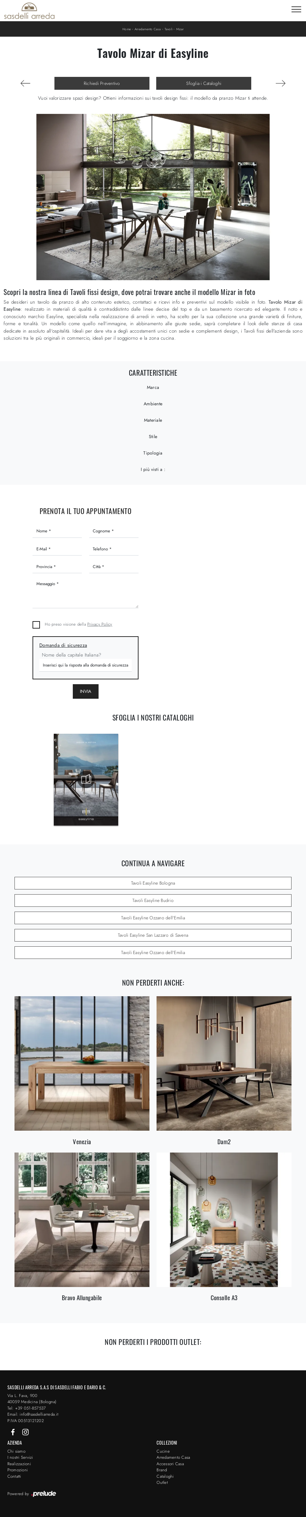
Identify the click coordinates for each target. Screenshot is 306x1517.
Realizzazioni (19, 1464)
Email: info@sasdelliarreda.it (32, 1414)
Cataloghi (165, 1476)
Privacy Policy (99, 624)
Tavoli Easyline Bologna (153, 883)
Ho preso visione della (78, 624)
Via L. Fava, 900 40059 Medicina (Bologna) (32, 1399)
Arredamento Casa (148, 29)
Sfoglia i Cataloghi (203, 83)
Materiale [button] (153, 420)
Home (126, 29)
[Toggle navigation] (296, 9)
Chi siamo (16, 1451)
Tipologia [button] (152, 453)
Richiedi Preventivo (102, 83)
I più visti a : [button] (153, 469)
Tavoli (169, 29)
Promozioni (17, 1470)
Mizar (180, 29)
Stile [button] (153, 436)
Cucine (163, 1451)
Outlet (162, 1482)
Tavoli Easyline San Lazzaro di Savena (153, 935)
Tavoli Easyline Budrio (153, 900)
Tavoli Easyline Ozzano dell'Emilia (153, 918)
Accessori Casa (170, 1464)
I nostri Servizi (20, 1457)
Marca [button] (153, 387)
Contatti (14, 1476)
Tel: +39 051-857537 (26, 1408)
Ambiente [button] (153, 403)
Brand (162, 1470)
